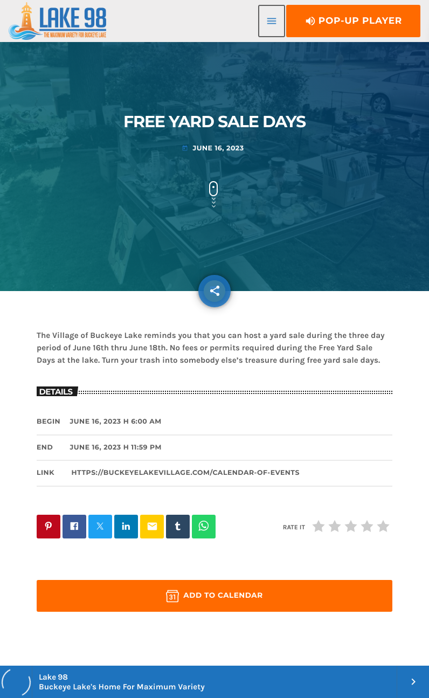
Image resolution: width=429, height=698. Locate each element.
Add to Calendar (214, 596)
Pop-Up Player (353, 21)
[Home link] (57, 21)
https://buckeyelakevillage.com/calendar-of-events (186, 473)
